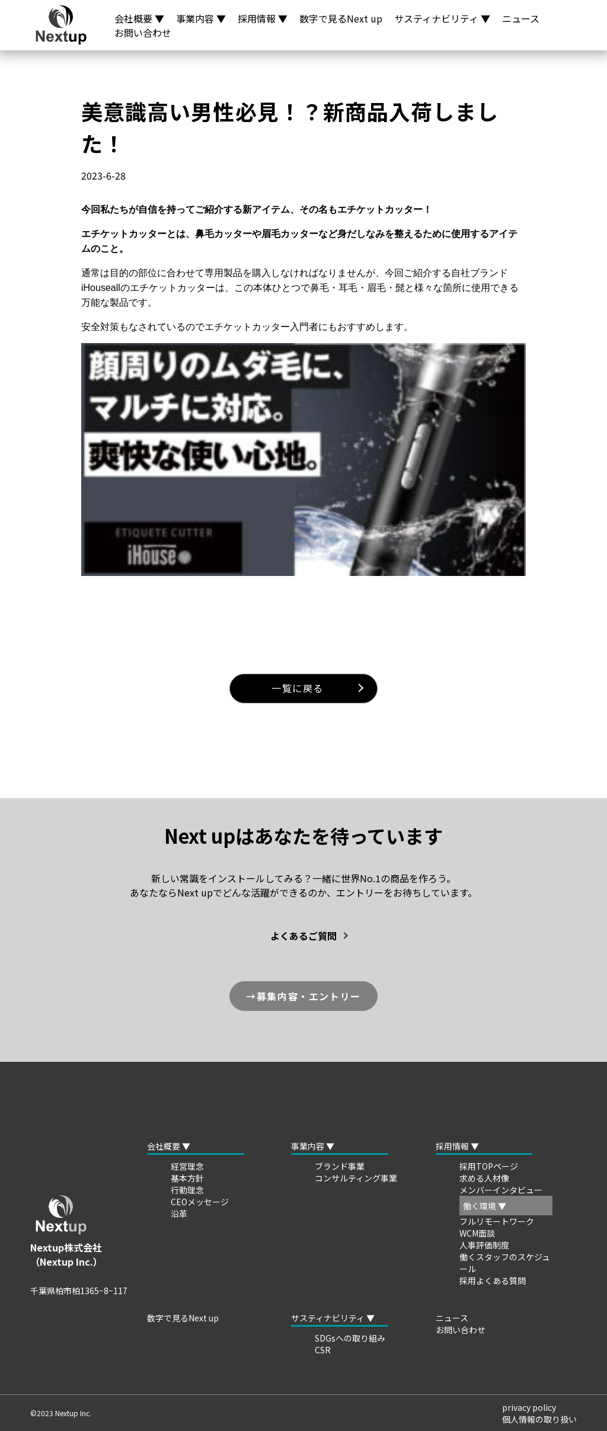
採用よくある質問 (492, 1280)
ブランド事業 (340, 1166)
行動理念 (187, 1190)
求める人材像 (484, 1178)
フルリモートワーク (496, 1221)
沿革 (179, 1213)
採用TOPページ (488, 1166)
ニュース (520, 18)
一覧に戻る (297, 688)
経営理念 (187, 1166)
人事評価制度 (484, 1245)
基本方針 (187, 1178)
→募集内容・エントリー (303, 996)
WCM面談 (477, 1233)
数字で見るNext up (340, 18)
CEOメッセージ (200, 1202)
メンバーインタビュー (500, 1190)
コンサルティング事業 (356, 1178)
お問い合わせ (142, 32)
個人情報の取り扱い (539, 1419)
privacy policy (529, 1407)
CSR (323, 1350)
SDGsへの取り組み (350, 1338)
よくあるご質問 (303, 936)
